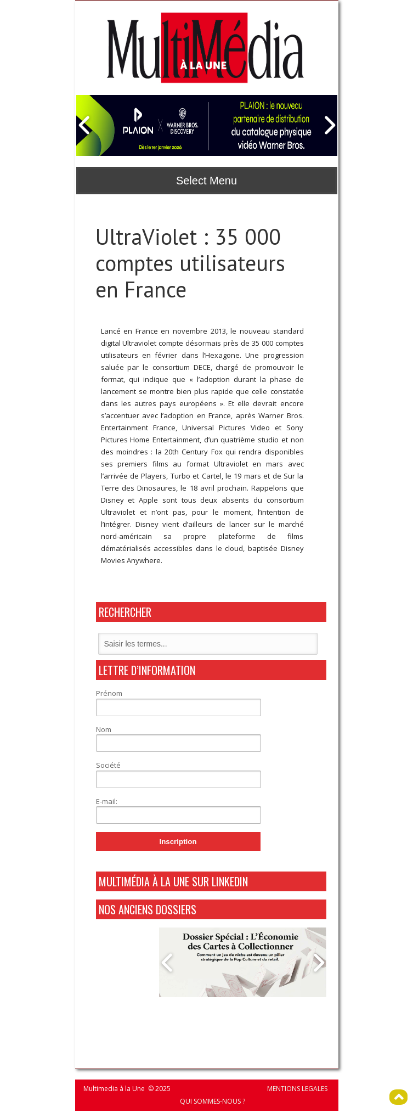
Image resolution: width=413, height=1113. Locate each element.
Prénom (109, 693)
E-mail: (106, 801)
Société (108, 765)
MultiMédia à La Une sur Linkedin (173, 881)
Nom (103, 729)
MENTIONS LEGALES (297, 1088)
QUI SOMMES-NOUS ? (212, 1101)
